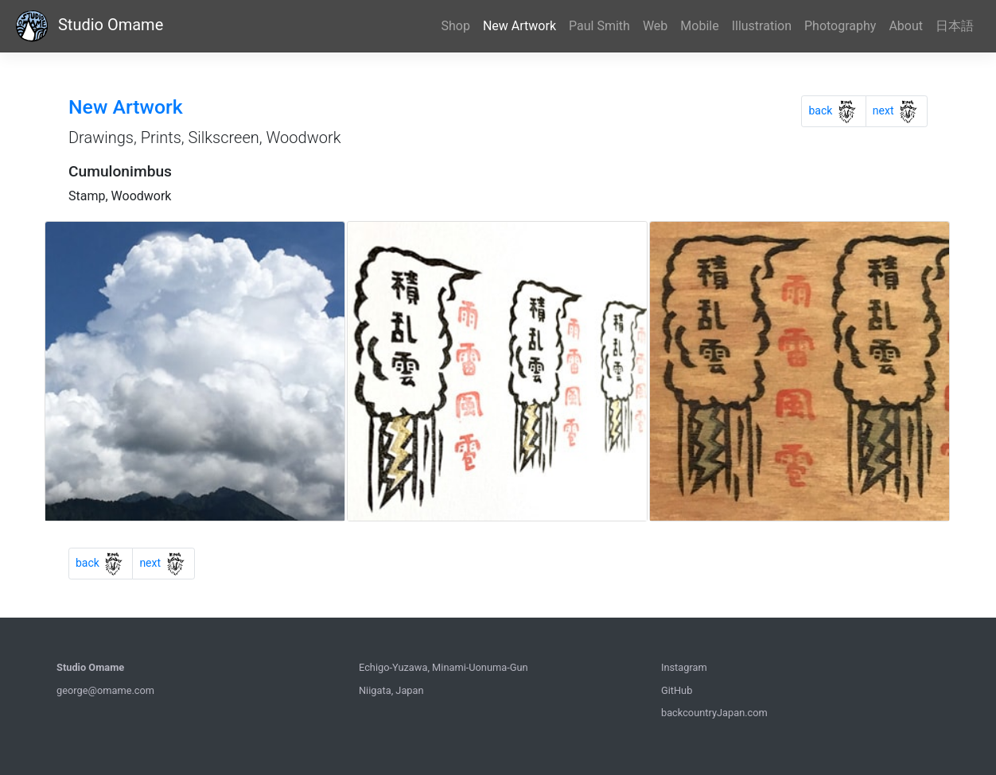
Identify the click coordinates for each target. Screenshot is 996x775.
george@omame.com (105, 690)
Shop (456, 25)
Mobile (699, 25)
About (906, 25)
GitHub (676, 690)
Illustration (762, 25)
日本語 (955, 25)
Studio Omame (88, 26)
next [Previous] (900, 108)
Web (655, 25)
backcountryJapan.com (714, 713)
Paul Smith (599, 25)
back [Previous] (837, 108)
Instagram (684, 667)
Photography (840, 25)
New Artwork (519, 25)
